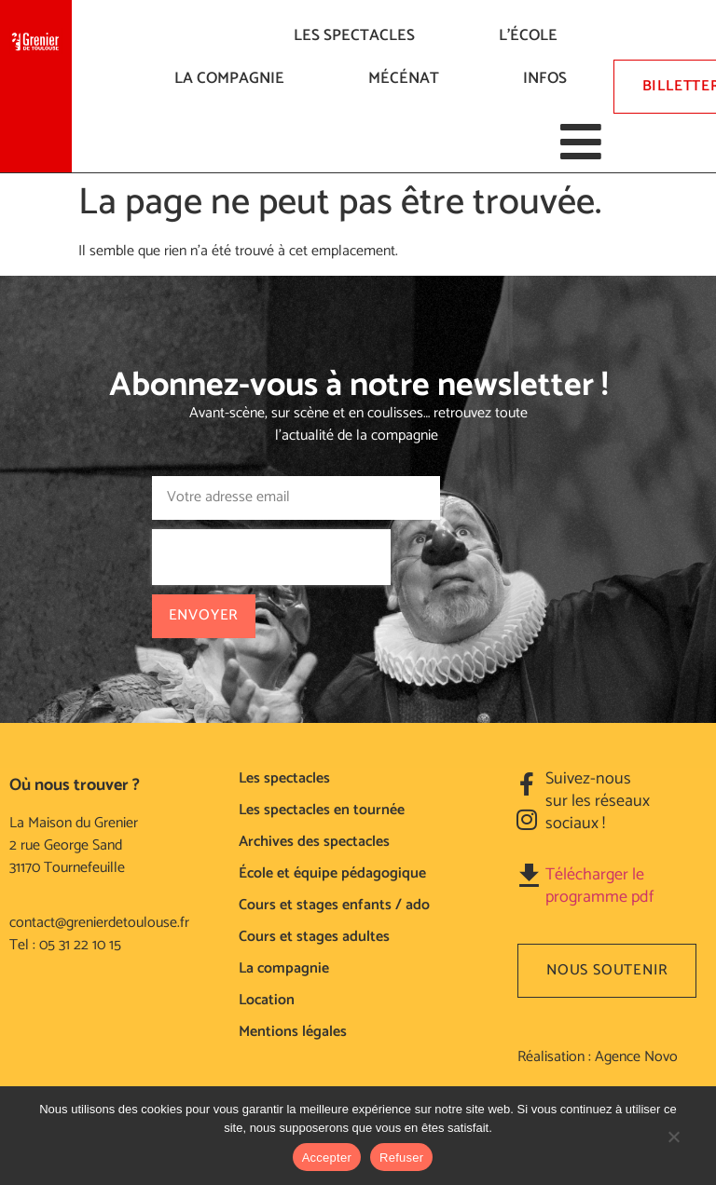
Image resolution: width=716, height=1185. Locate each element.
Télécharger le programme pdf (599, 886)
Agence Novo (636, 1056)
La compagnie (234, 78)
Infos (549, 78)
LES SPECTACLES (359, 35)
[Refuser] (673, 1145)
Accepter (326, 1158)
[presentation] (271, 557)
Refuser (401, 1158)
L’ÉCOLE (533, 35)
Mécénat (408, 78)
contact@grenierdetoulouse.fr (99, 922)
